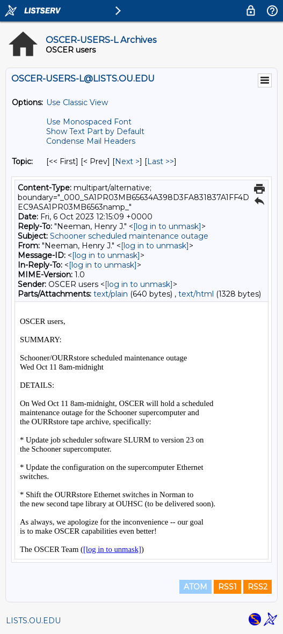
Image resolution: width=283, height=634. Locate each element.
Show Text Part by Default (95, 131)
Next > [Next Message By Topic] (127, 161)
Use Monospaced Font (89, 122)
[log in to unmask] (167, 226)
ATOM (195, 587)
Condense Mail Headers (90, 141)
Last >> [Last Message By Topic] (160, 161)
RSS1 (227, 587)
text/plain (110, 294)
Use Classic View (77, 102)
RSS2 (257, 587)
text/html (196, 294)
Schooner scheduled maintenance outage (129, 236)
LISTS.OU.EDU (33, 620)
